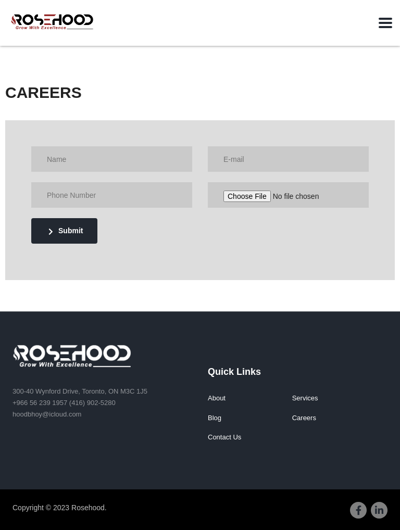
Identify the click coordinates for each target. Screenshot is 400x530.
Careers (304, 418)
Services (305, 398)
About (217, 398)
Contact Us (224, 437)
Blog (214, 418)
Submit (65, 230)
